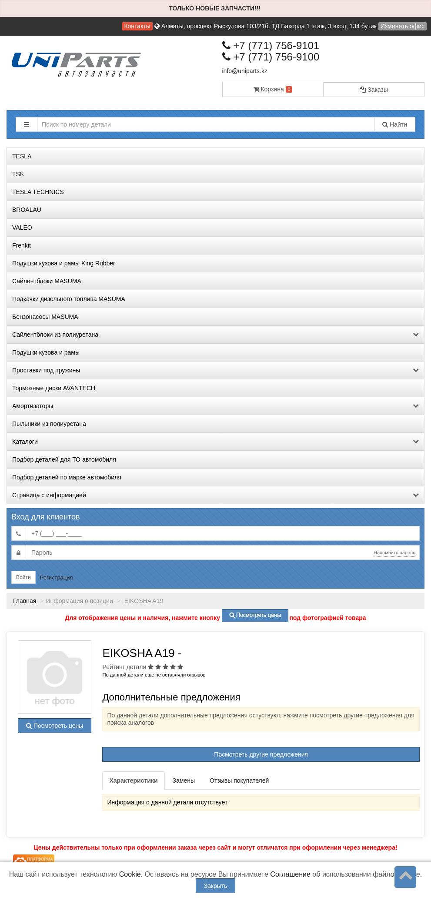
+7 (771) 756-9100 (271, 57)
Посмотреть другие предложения (261, 754)
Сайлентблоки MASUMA (46, 281)
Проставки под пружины (215, 370)
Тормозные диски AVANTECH (53, 388)
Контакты (137, 26)
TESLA (21, 156)
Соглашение (290, 874)
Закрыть (215, 885)
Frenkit (21, 245)
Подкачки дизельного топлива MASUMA (68, 298)
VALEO (22, 227)
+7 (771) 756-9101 (271, 45)
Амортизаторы (215, 405)
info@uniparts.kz (244, 70)
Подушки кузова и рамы (46, 352)
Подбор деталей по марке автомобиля (66, 477)
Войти (23, 577)
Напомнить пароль (394, 552)
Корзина (273, 89)
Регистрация (56, 577)
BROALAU (26, 209)
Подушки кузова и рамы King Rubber (63, 263)
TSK (18, 174)
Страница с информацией (215, 495)
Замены (184, 780)
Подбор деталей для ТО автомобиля (64, 459)
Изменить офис (402, 26)
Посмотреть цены (54, 725)
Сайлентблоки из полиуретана (215, 334)
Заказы (374, 89)
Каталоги (215, 441)
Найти (394, 124)
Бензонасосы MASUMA (45, 316)
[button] (26, 124)
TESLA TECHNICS (38, 191)
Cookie (130, 874)
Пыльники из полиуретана (49, 423)
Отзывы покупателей (239, 780)
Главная (24, 600)
